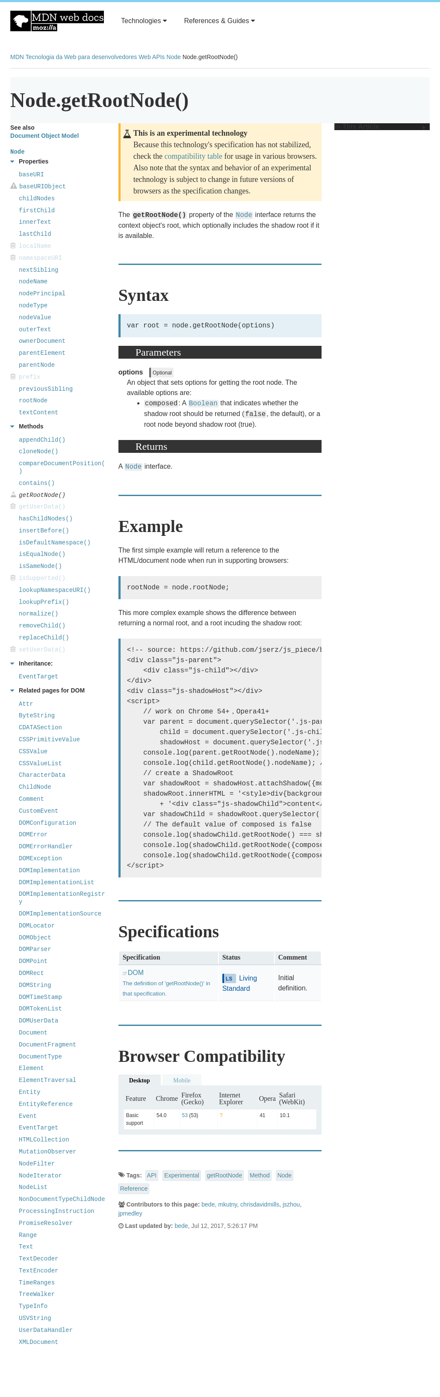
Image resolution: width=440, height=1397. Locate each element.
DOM (166, 983)
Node (173, 57)
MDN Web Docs (57, 21)
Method (260, 1175)
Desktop (139, 1080)
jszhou (291, 1204)
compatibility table (193, 156)
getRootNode (224, 1175)
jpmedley (130, 1213)
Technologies (144, 20)
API (152, 1175)
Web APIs (152, 57)
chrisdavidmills (259, 1204)
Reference (134, 1188)
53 (185, 1115)
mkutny (227, 1204)
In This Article (379, 126)
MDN (17, 57)
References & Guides (219, 20)
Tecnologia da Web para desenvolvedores (81, 57)
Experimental (181, 1175)
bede (208, 1204)
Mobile (181, 1080)
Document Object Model (44, 135)
